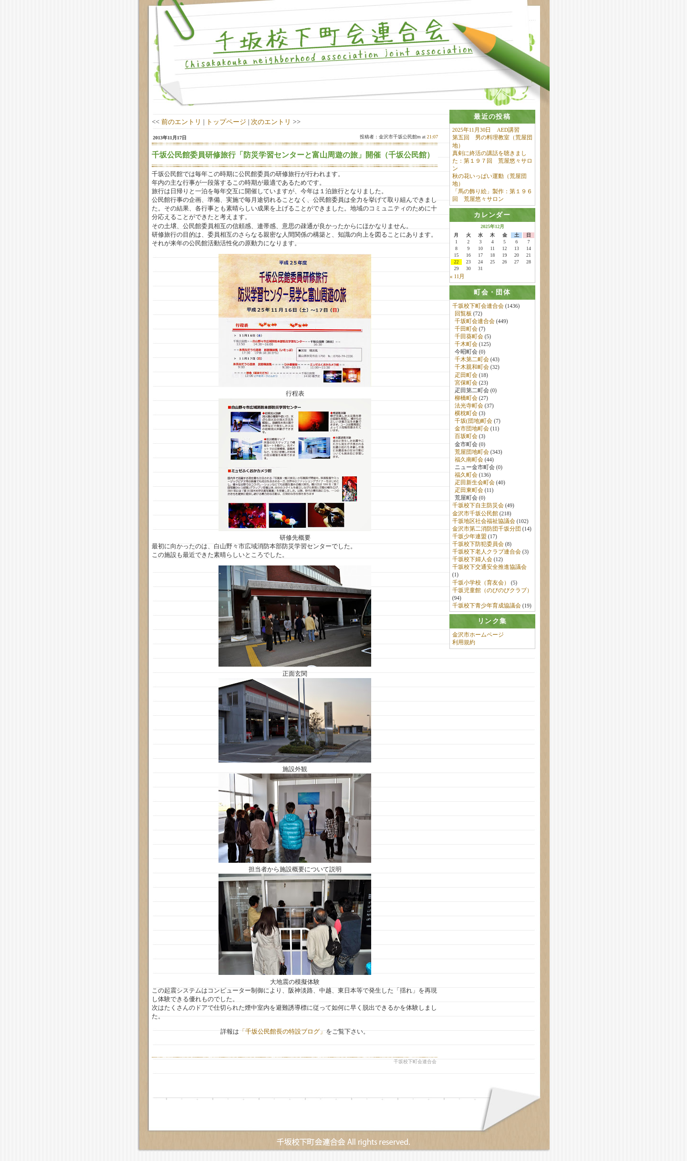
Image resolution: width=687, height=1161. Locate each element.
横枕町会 (466, 414)
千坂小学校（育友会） (481, 583)
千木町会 (466, 344)
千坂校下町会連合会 (478, 306)
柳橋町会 (466, 398)
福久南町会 (469, 459)
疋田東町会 (469, 490)
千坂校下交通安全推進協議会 (489, 567)
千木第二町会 (472, 360)
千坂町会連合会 (475, 321)
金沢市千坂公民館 (475, 513)
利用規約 (463, 643)
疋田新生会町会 (475, 483)
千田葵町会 (469, 337)
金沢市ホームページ (478, 635)
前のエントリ (181, 122)
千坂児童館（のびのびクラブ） (492, 590)
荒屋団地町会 (472, 452)
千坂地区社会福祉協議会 (483, 521)
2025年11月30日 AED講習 (486, 130)
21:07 (432, 136)
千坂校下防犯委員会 (478, 544)
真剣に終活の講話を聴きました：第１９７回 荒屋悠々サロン (492, 160)
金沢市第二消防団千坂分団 (486, 529)
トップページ (226, 122)
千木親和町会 (472, 367)
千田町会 (466, 329)
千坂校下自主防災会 (478, 506)
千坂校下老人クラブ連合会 (486, 552)
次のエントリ (271, 122)
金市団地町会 (472, 429)
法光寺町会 (469, 406)
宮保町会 (466, 383)
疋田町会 (466, 375)
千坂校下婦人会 (472, 560)
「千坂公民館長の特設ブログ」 (282, 1031)
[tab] (492, 117)
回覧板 (463, 313)
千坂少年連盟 (469, 537)
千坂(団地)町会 (474, 421)
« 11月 (457, 277)
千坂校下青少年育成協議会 (486, 606)
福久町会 (466, 475)
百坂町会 (466, 436)
